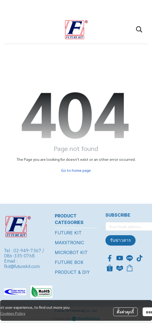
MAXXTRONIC (69, 242)
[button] (139, 29)
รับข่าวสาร (120, 240)
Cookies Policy (12, 313)
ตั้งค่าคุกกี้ (125, 311)
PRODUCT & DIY (72, 272)
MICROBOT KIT (71, 252)
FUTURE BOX (69, 262)
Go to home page (76, 170)
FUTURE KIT (68, 232)
